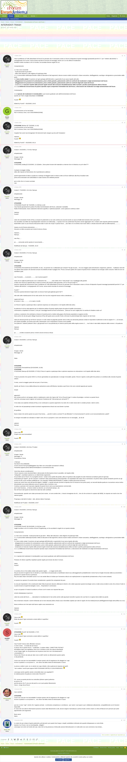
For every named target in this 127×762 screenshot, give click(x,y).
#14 (124, 720)
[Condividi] (122, 56)
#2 (124, 107)
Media (25, 16)
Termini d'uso (103, 747)
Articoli (4, 16)
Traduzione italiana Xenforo (63, 753)
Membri (33, 16)
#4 (124, 146)
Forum (11, 16)
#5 (124, 187)
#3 (124, 122)
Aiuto (117, 747)
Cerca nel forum (14, 19)
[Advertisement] (54, 41)
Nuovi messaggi (5, 19)
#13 (124, 689)
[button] (20, 16)
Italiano (6, 747)
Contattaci (96, 747)
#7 (124, 336)
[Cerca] (122, 16)
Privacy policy (111, 747)
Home (121, 747)
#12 (124, 629)
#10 (124, 506)
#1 (124, 55)
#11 (124, 614)
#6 (124, 249)
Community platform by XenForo (63, 750)
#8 (124, 429)
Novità (17, 16)
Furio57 (4, 27)
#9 (124, 444)
